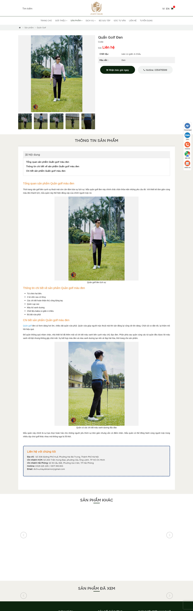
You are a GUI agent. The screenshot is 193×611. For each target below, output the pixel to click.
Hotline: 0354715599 (155, 69)
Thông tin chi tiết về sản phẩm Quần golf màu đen (52, 166)
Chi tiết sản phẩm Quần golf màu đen (45, 170)
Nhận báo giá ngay (117, 69)
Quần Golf (41, 27)
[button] (20, 74)
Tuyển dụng (146, 20)
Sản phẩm (76, 20)
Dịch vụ (91, 20)
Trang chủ (46, 20)
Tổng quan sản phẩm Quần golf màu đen (47, 161)
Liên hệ (133, 20)
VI (163, 9)
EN (167, 9)
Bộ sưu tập (104, 20)
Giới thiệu (61, 20)
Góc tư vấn (120, 20)
